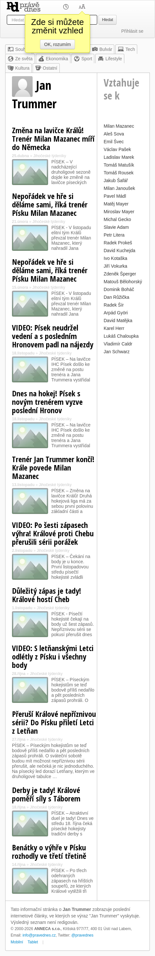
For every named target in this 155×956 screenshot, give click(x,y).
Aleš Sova (114, 133)
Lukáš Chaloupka (121, 336)
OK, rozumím (57, 44)
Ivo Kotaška (115, 258)
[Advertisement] (123, 375)
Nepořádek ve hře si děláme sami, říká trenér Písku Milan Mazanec (50, 204)
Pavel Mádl (115, 196)
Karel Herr (114, 328)
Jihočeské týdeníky (49, 156)
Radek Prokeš (118, 242)
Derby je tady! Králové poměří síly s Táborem (46, 794)
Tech (126, 49)
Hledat (107, 19)
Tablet (33, 942)
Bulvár (102, 49)
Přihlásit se (132, 31)
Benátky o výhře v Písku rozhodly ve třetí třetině (49, 851)
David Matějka (118, 320)
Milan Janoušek (119, 188)
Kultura (18, 68)
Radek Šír (114, 305)
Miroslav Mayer (119, 211)
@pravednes (82, 935)
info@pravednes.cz (39, 935)
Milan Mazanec (119, 126)
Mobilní (17, 942)
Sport (83, 58)
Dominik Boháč (119, 289)
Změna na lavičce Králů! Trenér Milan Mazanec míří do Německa (53, 138)
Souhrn (18, 49)
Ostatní (46, 68)
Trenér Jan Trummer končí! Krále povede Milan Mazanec (53, 467)
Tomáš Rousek (119, 172)
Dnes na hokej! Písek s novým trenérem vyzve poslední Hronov (47, 401)
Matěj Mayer (116, 203)
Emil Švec (114, 141)
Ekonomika (53, 58)
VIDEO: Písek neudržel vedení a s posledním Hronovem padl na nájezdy (52, 336)
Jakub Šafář (116, 180)
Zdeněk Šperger (120, 273)
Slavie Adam (116, 227)
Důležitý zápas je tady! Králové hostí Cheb (46, 594)
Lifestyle (110, 58)
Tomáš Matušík (119, 165)
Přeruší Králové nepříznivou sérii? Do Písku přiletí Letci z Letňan (54, 722)
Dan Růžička (116, 297)
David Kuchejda (119, 250)
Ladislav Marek (119, 157)
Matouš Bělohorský (123, 281)
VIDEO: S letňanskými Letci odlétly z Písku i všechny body (53, 656)
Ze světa (20, 58)
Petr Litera (114, 235)
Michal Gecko (117, 219)
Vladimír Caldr (118, 343)
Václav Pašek (117, 149)
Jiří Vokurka (115, 266)
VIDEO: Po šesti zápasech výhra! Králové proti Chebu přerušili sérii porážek (53, 533)
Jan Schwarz (116, 351)
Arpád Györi (116, 312)
